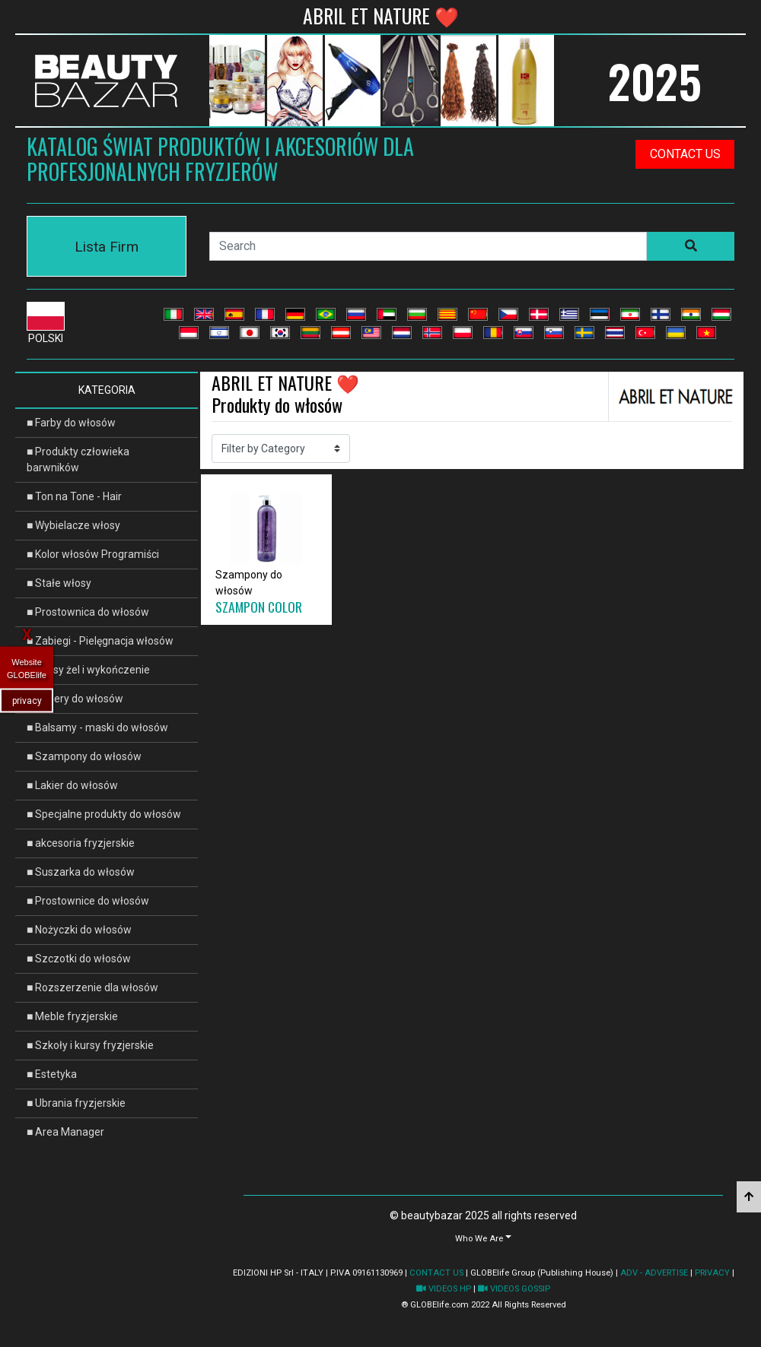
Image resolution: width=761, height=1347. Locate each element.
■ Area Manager (65, 1132)
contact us (685, 154)
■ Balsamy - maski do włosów (97, 727)
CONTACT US (436, 1273)
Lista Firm (107, 246)
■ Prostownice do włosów (88, 901)
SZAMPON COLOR (258, 606)
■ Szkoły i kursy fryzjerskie (90, 1045)
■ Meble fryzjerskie (72, 1016)
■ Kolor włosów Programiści (93, 554)
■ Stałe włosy (59, 583)
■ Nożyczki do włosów (79, 930)
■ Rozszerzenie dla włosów (92, 987)
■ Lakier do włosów (72, 785)
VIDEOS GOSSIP (514, 1289)
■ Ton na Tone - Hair (74, 496)
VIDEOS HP (443, 1289)
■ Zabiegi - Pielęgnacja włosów (100, 641)
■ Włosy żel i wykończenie (88, 670)
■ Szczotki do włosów (79, 958)
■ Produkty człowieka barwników (78, 459)
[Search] (428, 246)
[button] (483, 1238)
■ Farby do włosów (71, 423)
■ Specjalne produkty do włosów (104, 814)
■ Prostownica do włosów (88, 612)
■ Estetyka (52, 1074)
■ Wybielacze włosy (73, 525)
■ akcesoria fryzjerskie (81, 843)
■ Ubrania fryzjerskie (76, 1103)
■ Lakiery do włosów (75, 699)
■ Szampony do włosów (84, 756)
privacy (27, 701)
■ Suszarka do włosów (81, 872)
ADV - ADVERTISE (654, 1273)
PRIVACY (712, 1273)
